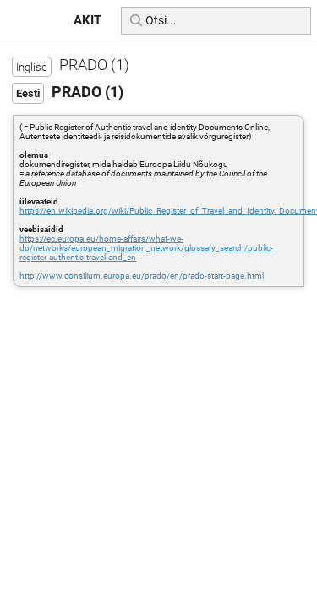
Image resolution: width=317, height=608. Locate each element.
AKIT (87, 20)
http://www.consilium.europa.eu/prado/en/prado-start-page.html (141, 275)
